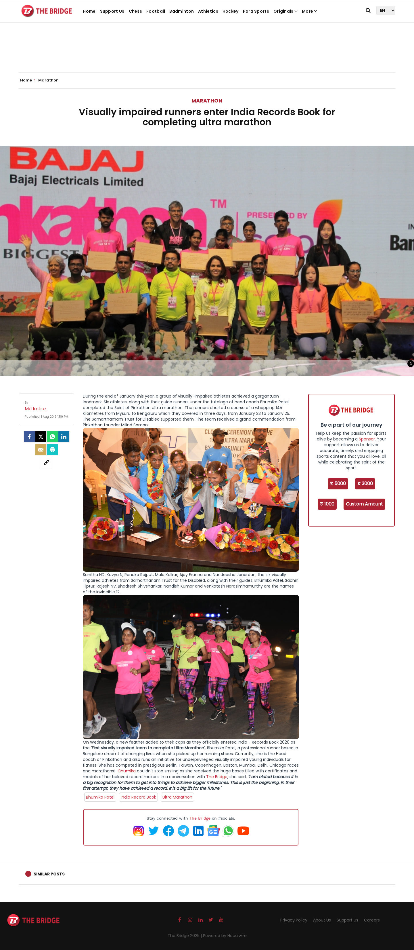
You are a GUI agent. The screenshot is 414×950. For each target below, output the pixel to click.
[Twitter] (41, 436)
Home (89, 11)
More (309, 11)
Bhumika (127, 771)
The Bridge (216, 777)
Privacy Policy (293, 920)
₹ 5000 (338, 483)
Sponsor (367, 439)
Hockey (231, 11)
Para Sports (256, 11)
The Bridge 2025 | (185, 935)
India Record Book (138, 797)
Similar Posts (49, 874)
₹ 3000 (365, 483)
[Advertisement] (207, 54)
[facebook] (29, 436)
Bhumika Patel (100, 797)
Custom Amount (364, 504)
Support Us (112, 11)
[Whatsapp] (52, 436)
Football (155, 11)
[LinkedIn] (64, 436)
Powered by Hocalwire (225, 935)
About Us (322, 920)
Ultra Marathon (177, 797)
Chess (135, 11)
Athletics (208, 11)
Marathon (206, 100)
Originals (285, 11)
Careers (372, 920)
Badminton (181, 11)
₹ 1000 (327, 504)
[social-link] (46, 462)
